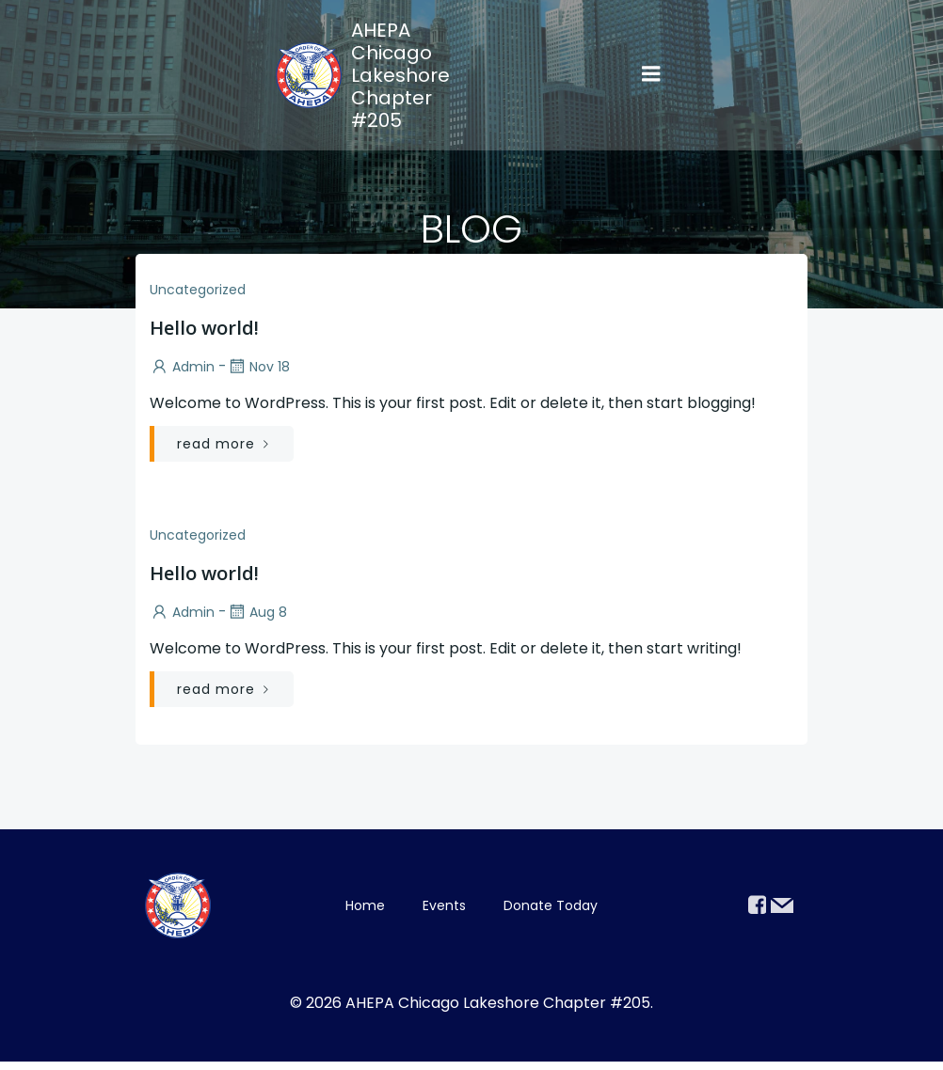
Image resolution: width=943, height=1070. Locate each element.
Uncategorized (195, 289)
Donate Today (550, 909)
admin (179, 366)
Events (444, 909)
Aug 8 (254, 612)
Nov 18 (255, 366)
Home (365, 909)
